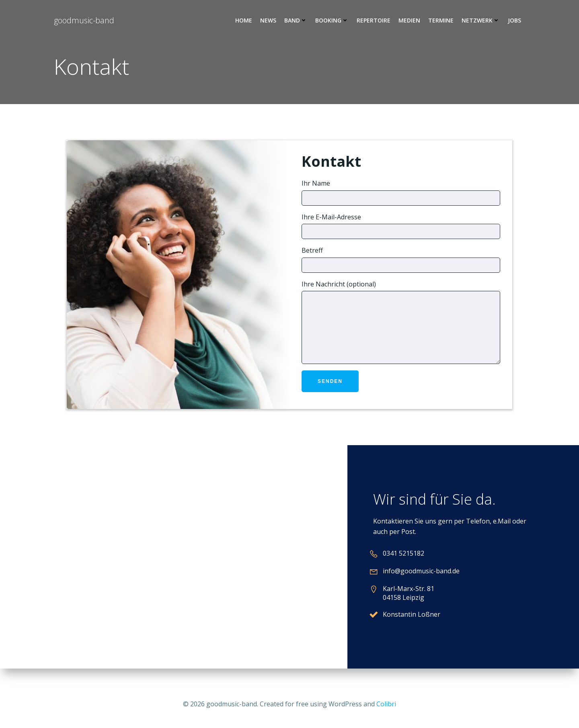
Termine (441, 20)
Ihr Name (401, 192)
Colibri (386, 703)
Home (243, 20)
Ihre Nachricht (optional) (401, 328)
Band (295, 20)
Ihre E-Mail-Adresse (401, 226)
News (268, 20)
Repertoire (373, 20)
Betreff (401, 259)
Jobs (514, 20)
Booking (332, 20)
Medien (409, 20)
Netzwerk (481, 20)
